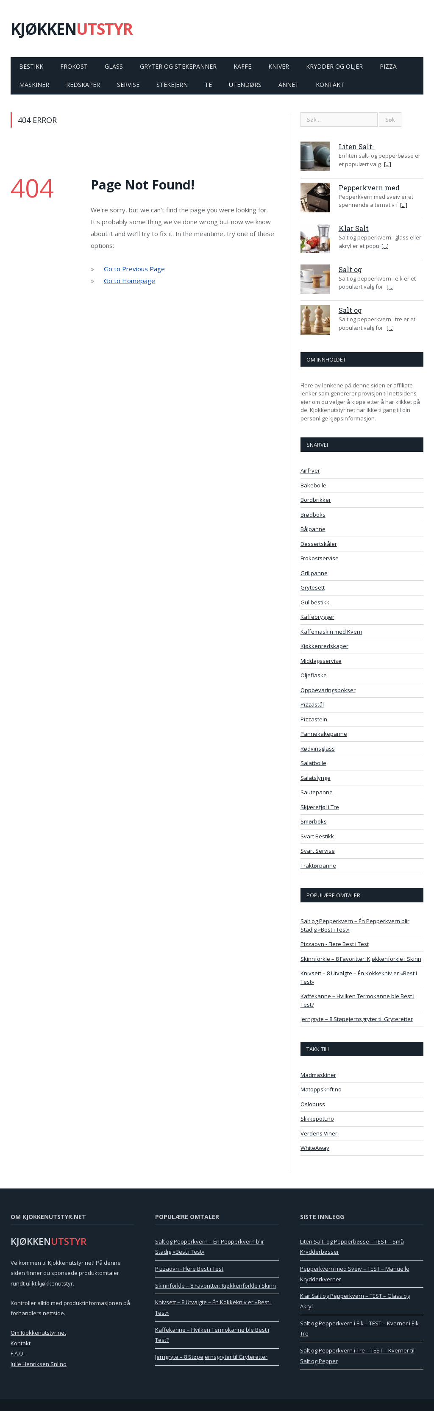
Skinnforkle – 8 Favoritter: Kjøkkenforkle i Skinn (360, 959)
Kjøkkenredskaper (324, 646)
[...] (387, 164)
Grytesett (312, 587)
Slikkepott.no (317, 1118)
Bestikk (31, 66)
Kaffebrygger (317, 617)
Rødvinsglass (317, 748)
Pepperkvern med (369, 187)
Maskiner (34, 85)
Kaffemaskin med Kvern (331, 631)
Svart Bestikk (317, 836)
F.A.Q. (18, 1353)
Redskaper (83, 85)
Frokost (74, 66)
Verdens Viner (318, 1133)
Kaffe (242, 66)
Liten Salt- (357, 146)
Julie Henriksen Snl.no (39, 1364)
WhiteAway (314, 1148)
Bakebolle (313, 485)
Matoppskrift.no (321, 1089)
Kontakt (330, 85)
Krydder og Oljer (334, 66)
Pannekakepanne (323, 734)
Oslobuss (312, 1104)
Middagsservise (321, 661)
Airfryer (310, 470)
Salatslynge (315, 778)
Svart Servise (317, 850)
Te (208, 85)
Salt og (350, 269)
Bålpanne (313, 529)
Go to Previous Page (134, 268)
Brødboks (313, 514)
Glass (114, 66)
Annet (288, 85)
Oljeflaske (313, 675)
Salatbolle (313, 763)
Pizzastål (312, 704)
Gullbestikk (314, 602)
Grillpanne (314, 573)
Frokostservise (319, 558)
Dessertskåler (318, 544)
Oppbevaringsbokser (328, 690)
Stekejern (172, 85)
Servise (128, 85)
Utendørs (245, 85)
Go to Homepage (129, 280)
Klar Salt (354, 228)
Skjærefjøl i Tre (319, 807)
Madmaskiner (318, 1075)
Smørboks (313, 821)
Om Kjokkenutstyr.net (38, 1332)
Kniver (278, 66)
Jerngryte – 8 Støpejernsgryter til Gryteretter (356, 1019)
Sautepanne (316, 792)
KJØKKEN (72, 28)
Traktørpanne (318, 865)
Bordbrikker (315, 500)
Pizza (388, 66)
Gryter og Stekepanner (178, 66)
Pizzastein (313, 719)
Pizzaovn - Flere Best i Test (334, 944)
